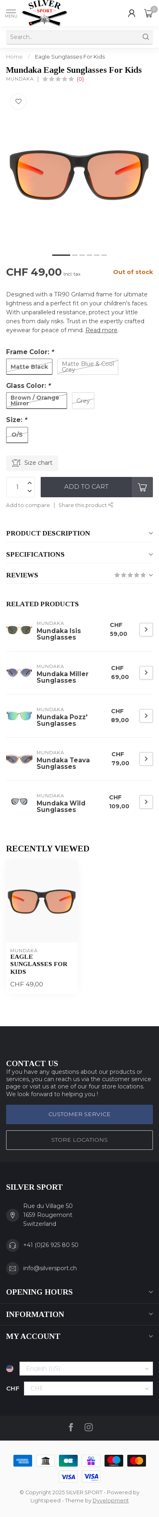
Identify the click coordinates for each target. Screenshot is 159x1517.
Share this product (86, 505)
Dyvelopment (111, 1500)
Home (14, 56)
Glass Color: (28, 386)
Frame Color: (30, 352)
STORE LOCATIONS (79, 1139)
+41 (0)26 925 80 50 (50, 1245)
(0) (80, 79)
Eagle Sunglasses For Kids (70, 56)
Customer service (79, 1114)
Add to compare (28, 505)
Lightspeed (45, 1500)
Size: (16, 420)
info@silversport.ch (50, 1268)
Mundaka (20, 79)
